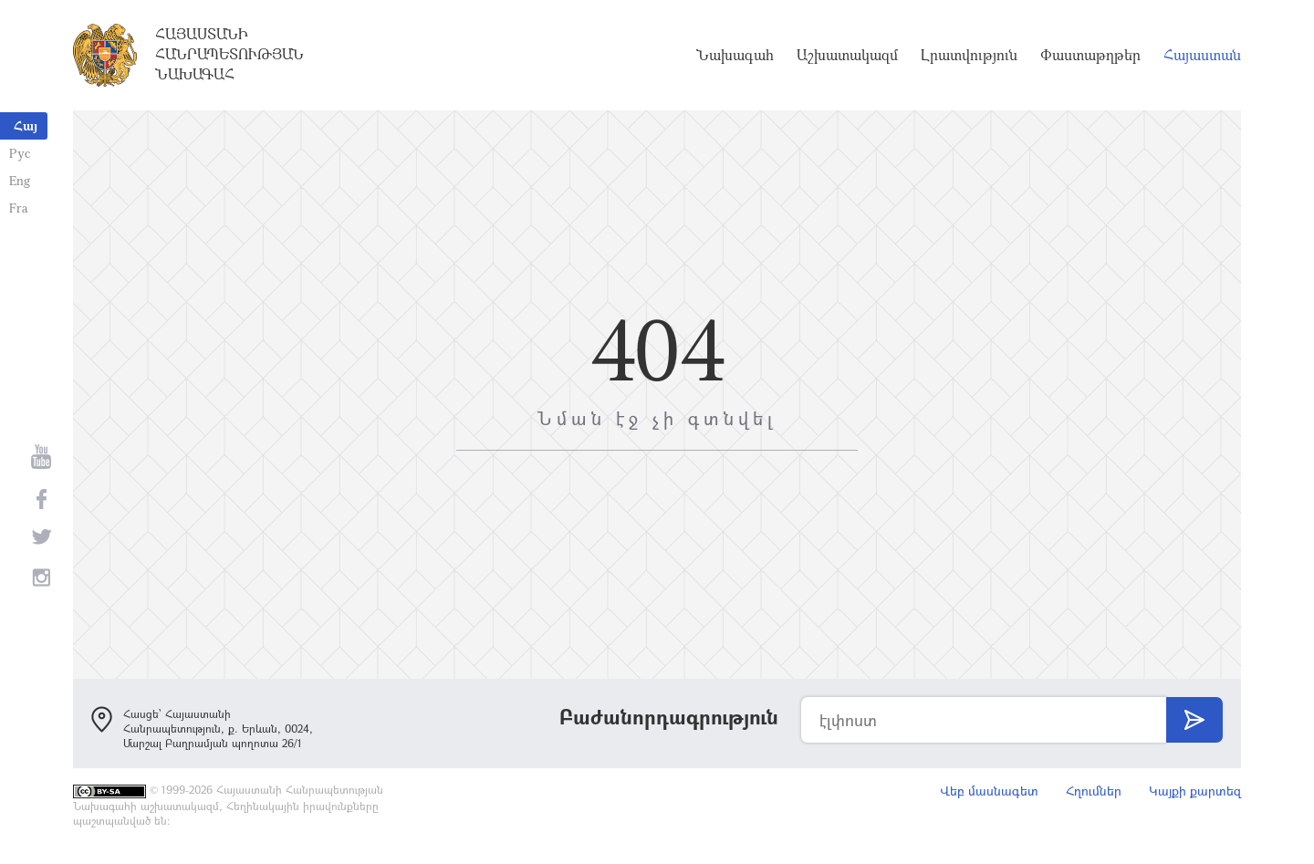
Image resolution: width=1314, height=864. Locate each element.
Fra (18, 207)
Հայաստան (1202, 55)
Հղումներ (1093, 790)
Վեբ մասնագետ (989, 790)
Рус (19, 152)
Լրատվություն (969, 55)
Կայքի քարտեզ (1195, 790)
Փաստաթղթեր (1090, 55)
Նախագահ (735, 55)
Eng (19, 180)
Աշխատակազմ (847, 55)
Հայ (25, 125)
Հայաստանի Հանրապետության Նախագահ (229, 54)
